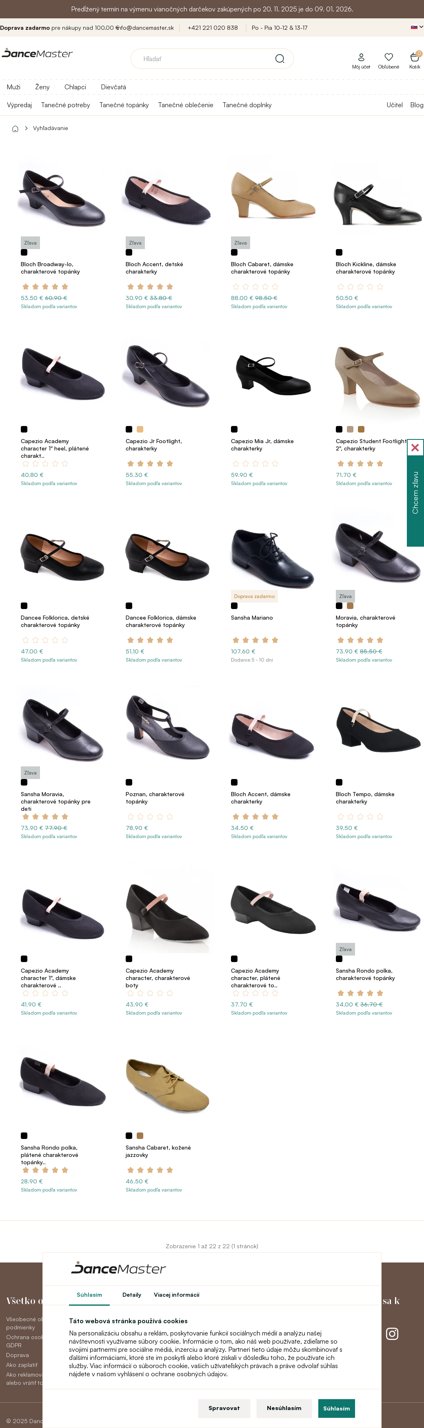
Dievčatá (113, 87)
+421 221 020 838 (213, 27)
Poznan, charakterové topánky (155, 797)
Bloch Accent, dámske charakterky (261, 797)
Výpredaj (19, 105)
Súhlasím (336, 1408)
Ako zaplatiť (21, 1364)
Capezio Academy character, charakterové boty (158, 978)
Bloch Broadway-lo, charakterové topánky (50, 267)
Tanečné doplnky (247, 105)
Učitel (395, 105)
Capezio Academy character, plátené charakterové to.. (255, 978)
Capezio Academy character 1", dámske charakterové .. (48, 978)
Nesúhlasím (284, 1407)
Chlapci (75, 87)
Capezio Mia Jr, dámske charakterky (262, 444)
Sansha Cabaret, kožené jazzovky (158, 1151)
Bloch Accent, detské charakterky (154, 267)
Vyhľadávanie (50, 127)
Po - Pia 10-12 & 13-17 (279, 27)
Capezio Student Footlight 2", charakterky (371, 444)
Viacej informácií (177, 1294)
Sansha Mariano (252, 617)
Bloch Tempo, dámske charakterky (365, 797)
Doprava (17, 1354)
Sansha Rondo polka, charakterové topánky (365, 974)
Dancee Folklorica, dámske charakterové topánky (161, 621)
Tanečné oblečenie (185, 105)
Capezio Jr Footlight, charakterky (154, 444)
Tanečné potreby (65, 105)
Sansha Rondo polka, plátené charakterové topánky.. (49, 1154)
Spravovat (224, 1407)
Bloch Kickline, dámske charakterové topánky (366, 267)
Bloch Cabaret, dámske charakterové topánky (262, 267)
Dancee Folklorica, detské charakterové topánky (55, 621)
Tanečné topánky (124, 105)
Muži (13, 87)
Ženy (42, 87)
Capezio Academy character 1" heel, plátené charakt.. (55, 448)
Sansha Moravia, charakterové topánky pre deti (56, 801)
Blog (417, 105)
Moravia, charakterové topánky (365, 621)
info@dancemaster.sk (145, 27)
